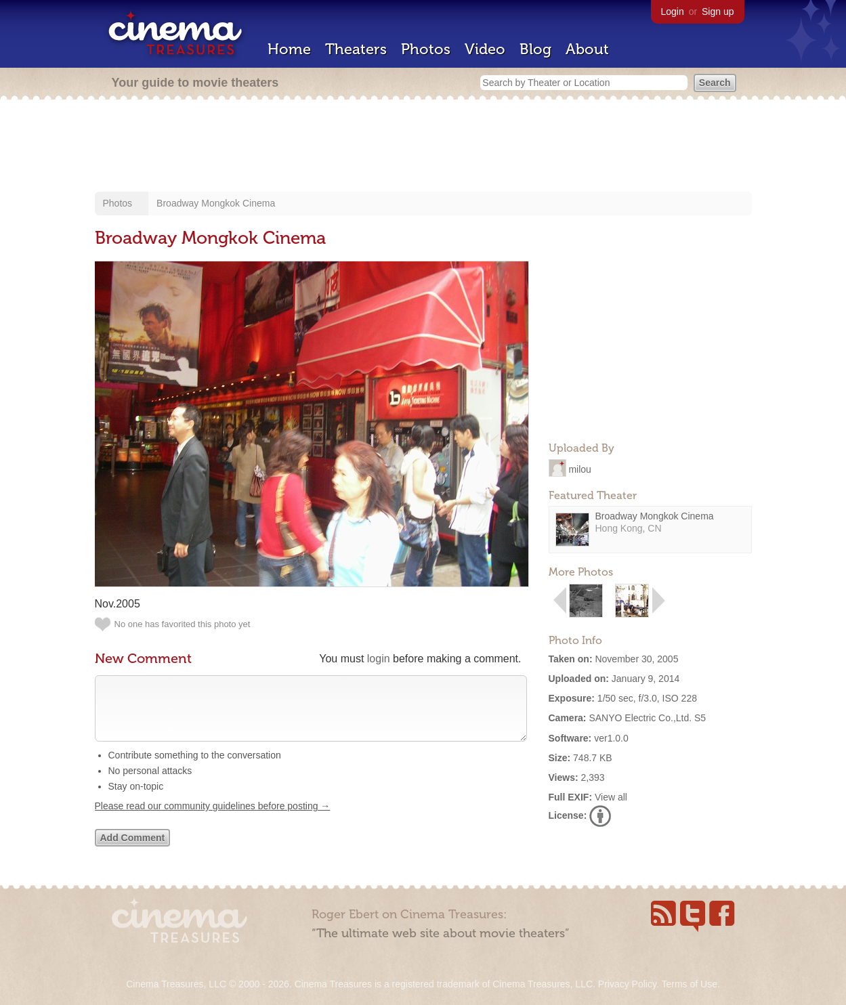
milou (579, 468)
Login (672, 11)
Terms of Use (689, 984)
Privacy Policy (627, 984)
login (378, 658)
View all (611, 797)
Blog (535, 49)
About (587, 49)
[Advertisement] (423, 146)
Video (485, 49)
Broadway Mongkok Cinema (215, 203)
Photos (425, 49)
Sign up (718, 11)
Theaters (356, 49)
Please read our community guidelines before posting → (213, 819)
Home (289, 49)
